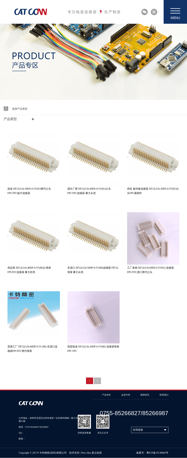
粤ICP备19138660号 (157, 452)
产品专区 (106, 395)
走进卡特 (125, 395)
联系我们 (164, 395)
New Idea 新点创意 (91, 452)
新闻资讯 (144, 395)
